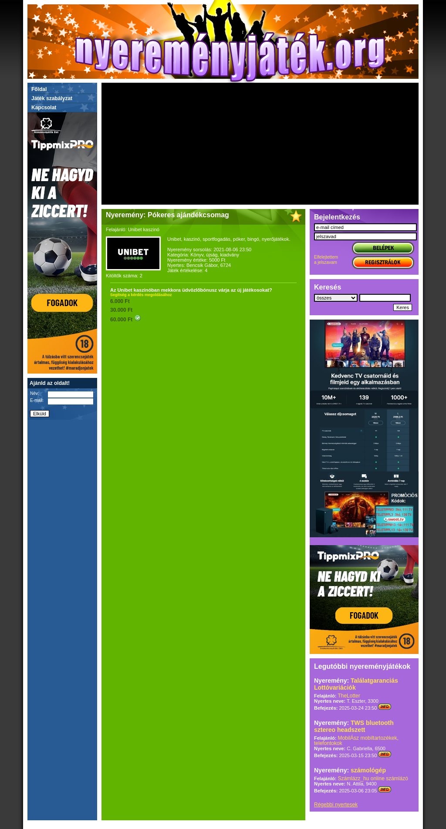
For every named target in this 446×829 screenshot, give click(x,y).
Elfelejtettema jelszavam (326, 260)
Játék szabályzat (51, 98)
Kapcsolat (43, 107)
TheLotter (349, 696)
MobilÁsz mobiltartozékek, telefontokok (356, 740)
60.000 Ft (125, 320)
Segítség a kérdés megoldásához (141, 295)
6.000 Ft (120, 301)
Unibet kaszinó (143, 229)
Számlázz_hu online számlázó (373, 778)
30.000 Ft (121, 310)
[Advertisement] (260, 144)
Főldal (39, 89)
